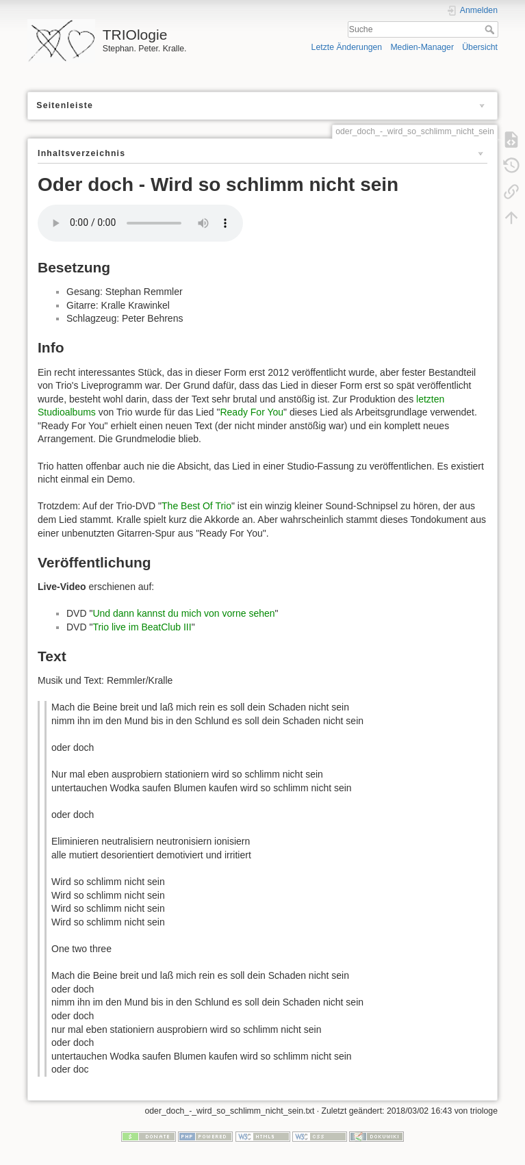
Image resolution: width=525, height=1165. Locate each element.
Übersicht (480, 47)
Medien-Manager (422, 47)
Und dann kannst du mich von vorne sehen (183, 613)
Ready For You (251, 412)
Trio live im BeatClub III (141, 627)
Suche (491, 29)
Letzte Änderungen (347, 47)
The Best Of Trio (196, 505)
